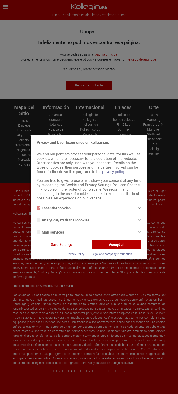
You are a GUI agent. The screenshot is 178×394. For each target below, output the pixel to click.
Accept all (116, 245)
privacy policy (113, 172)
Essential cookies (54, 208)
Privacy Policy (75, 254)
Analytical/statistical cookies (63, 220)
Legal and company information (112, 254)
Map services (50, 232)
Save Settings (61, 245)
